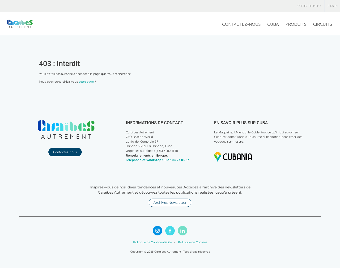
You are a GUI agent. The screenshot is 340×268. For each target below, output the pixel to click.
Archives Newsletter (170, 202)
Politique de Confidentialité (152, 242)
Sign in (333, 6)
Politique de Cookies (192, 242)
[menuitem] (309, 6)
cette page (86, 81)
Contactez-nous (65, 152)
